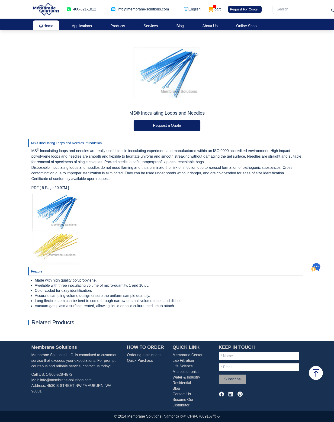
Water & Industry (186, 377)
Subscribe (232, 379)
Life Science (183, 366)
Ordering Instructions (144, 355)
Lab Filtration (183, 360)
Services (151, 26)
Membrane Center (187, 355)
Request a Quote (167, 125)
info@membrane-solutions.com (143, 9)
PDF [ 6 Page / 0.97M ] (50, 188)
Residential (182, 383)
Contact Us (182, 394)
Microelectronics (186, 372)
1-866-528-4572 (59, 374)
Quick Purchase (140, 360)
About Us (210, 26)
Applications (82, 26)
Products (117, 26)
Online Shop (246, 26)
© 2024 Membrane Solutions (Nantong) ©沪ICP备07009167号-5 (167, 416)
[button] (192, 9)
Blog (180, 26)
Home (46, 25)
